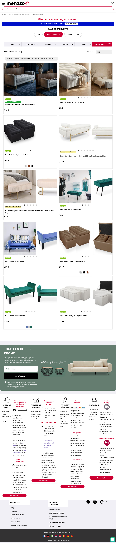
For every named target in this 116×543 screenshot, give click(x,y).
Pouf (38, 34)
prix (12, 44)
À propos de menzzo (56, 513)
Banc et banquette (53, 34)
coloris (48, 44)
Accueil (4, 14)
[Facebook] (88, 502)
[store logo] (58, 3)
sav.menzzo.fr (22, 410)
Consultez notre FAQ (21, 466)
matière (65, 44)
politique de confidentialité (23, 382)
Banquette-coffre (73, 34)
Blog (12, 508)
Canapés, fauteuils (13, 14)
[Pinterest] (101, 502)
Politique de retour (17, 515)
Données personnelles (57, 522)
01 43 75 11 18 (49, 408)
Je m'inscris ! (20, 376)
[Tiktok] (106, 502)
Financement (15, 518)
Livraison (14, 511)
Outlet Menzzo (54, 509)
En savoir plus (14, 495)
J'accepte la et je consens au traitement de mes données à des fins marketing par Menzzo (21, 384)
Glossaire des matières (19, 525)
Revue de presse (55, 526)
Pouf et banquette (25, 14)
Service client (15, 522)
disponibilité (30, 44)
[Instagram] (95, 502)
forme (83, 44)
